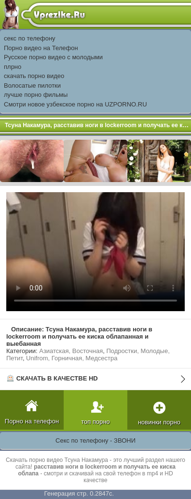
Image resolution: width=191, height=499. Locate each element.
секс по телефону (29, 38)
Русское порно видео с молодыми (53, 57)
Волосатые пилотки (32, 85)
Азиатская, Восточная (71, 351)
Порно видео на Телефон (41, 48)
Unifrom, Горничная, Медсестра (71, 358)
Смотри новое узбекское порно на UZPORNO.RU (75, 104)
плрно (12, 66)
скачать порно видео (34, 75)
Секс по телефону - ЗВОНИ (95, 440)
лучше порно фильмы (36, 94)
